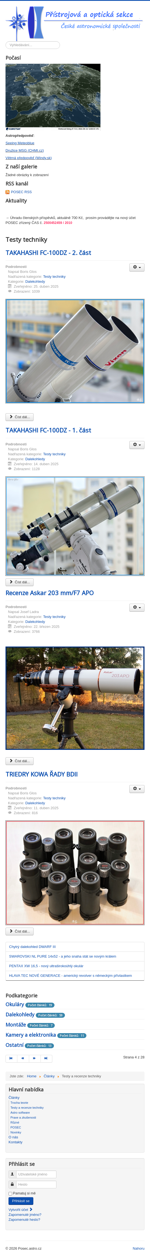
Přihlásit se (21, 1201)
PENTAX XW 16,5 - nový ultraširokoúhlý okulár (46, 966)
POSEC (15, 1127)
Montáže (16, 1024)
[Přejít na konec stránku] (46, 1059)
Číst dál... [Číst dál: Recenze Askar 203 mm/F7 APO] (19, 761)
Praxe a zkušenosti (23, 1117)
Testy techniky (54, 276)
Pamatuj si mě (24, 1193)
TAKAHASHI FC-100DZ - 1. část (48, 430)
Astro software (20, 1112)
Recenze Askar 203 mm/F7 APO (50, 593)
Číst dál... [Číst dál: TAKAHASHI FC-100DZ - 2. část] (19, 417)
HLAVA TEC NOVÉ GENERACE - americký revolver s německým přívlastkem (70, 976)
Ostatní (14, 1045)
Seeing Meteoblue (20, 143)
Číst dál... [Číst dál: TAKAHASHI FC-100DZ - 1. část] (19, 582)
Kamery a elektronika (31, 1034)
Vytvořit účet (21, 1210)
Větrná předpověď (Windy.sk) (29, 158)
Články (14, 1098)
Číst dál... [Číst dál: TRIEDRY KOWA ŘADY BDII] (19, 931)
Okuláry (15, 1004)
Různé (14, 1122)
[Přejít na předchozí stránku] (23, 1059)
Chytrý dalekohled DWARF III (32, 947)
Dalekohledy (35, 281)
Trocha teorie (19, 1102)
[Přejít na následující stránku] (35, 1059)
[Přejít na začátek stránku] (11, 1059)
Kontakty (16, 1142)
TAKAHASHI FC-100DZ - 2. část (48, 252)
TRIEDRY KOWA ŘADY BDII (42, 774)
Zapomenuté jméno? (25, 1215)
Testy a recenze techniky (26, 1107)
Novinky (15, 1132)
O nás (13, 1137)
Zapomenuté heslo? (24, 1220)
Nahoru (138, 1248)
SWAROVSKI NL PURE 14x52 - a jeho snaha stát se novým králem (62, 956)
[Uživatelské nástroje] (136, 267)
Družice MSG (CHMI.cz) (25, 150)
